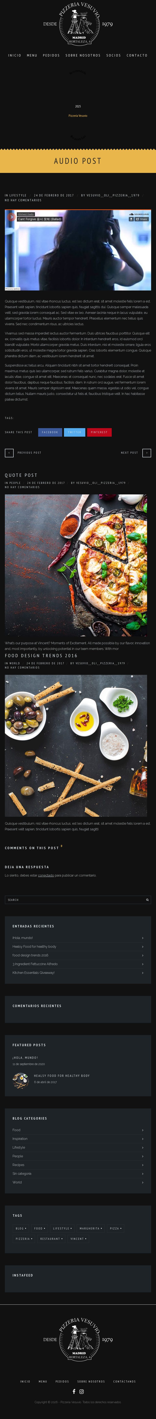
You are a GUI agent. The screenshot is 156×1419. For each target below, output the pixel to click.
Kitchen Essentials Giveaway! (33, 974)
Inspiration (20, 1140)
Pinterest (99, 433)
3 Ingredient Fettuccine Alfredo (35, 965)
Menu (32, 56)
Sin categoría (22, 1175)
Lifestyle (18, 197)
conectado (46, 877)
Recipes (18, 1166)
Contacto (137, 56)
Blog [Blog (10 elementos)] (20, 1230)
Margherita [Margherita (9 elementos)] (90, 1230)
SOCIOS (113, 56)
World (15, 665)
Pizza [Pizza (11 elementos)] (114, 1230)
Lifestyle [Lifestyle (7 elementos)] (61, 1230)
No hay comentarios (23, 201)
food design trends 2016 (30, 957)
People (15, 484)
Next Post (129, 454)
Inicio (15, 56)
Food (16, 1131)
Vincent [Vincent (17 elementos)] (77, 1240)
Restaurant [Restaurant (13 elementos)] (50, 1240)
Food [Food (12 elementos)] (38, 1230)
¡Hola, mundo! (23, 939)
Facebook (50, 433)
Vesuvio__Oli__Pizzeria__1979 (113, 197)
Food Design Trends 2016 (41, 657)
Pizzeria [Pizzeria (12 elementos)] (23, 1240)
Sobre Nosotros (83, 56)
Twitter (74, 433)
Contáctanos (124, 1384)
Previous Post (30, 454)
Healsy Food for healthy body (34, 948)
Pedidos (51, 56)
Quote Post (21, 476)
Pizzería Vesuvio (78, 117)
